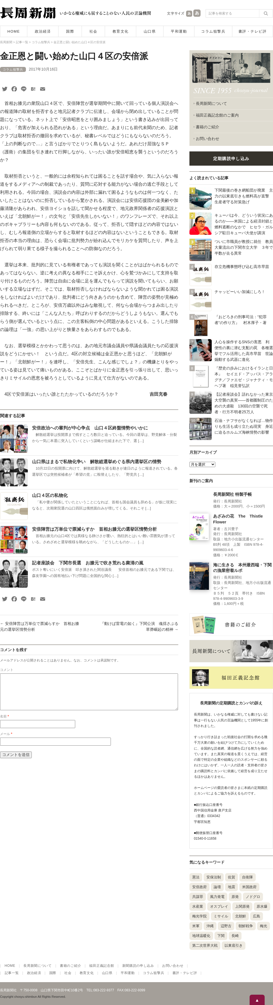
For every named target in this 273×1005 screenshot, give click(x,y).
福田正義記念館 (101, 966)
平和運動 (179, 31)
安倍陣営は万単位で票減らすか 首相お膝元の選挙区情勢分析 (94, 529)
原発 (235, 897)
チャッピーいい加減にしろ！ (239, 291)
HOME (14, 31)
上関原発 (242, 906)
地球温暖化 (201, 936)
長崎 (235, 936)
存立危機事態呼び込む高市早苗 (241, 266)
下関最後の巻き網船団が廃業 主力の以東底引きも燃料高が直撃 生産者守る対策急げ (243, 196)
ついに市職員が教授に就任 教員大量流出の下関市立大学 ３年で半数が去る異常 (243, 247)
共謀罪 (197, 897)
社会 (93, 31)
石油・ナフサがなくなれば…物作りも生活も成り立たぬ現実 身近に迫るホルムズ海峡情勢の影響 (243, 426)
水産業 (197, 906)
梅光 (263, 926)
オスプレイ (219, 906)
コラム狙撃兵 (213, 31)
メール (6, 741)
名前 (4, 723)
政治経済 (43, 31)
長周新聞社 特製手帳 (232, 494)
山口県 (150, 31)
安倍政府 (199, 887)
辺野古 (226, 926)
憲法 (195, 877)
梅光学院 (199, 916)
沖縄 (210, 926)
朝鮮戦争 (245, 926)
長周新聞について (211, 103)
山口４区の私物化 (50, 495)
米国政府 (249, 887)
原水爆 (262, 906)
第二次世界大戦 (205, 945)
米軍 (195, 926)
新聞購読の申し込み (138, 966)
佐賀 (231, 877)
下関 (221, 936)
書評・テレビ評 (252, 31)
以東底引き (234, 945)
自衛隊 (247, 877)
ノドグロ (253, 897)
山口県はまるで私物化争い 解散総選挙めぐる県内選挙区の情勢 (96, 461)
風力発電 (217, 897)
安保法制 (213, 877)
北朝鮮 (240, 916)
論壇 (217, 887)
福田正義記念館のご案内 (217, 115)
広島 (256, 916)
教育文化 (121, 31)
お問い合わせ (207, 138)
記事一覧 (12, 973)
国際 (70, 31)
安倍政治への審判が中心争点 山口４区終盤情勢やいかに (90, 428)
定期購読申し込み (231, 158)
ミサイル (221, 916)
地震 (231, 887)
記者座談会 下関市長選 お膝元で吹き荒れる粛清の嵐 (87, 563)
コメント (6, 670)
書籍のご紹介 (207, 127)
